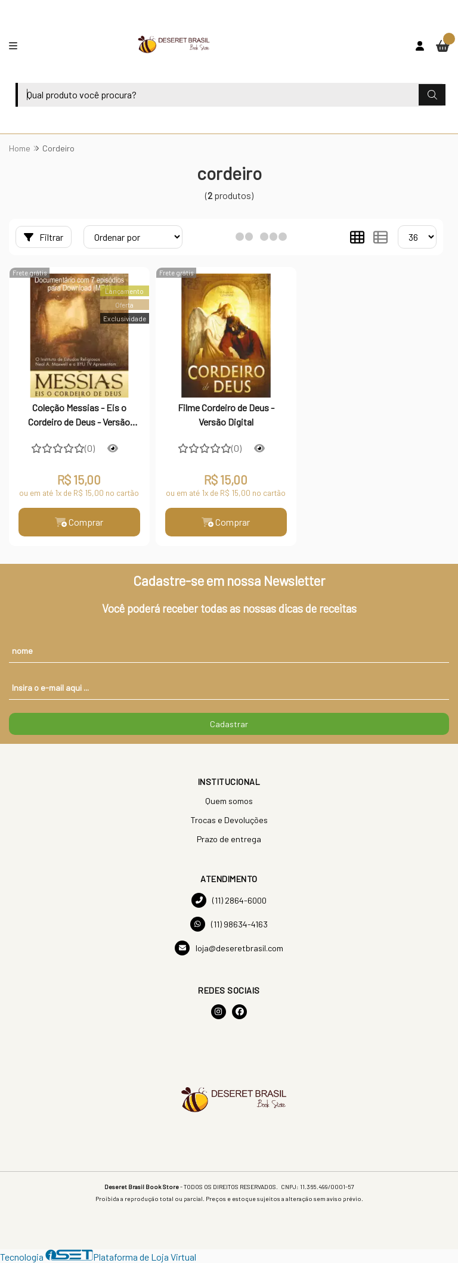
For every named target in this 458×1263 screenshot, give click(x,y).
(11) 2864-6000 (229, 900)
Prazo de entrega (229, 839)
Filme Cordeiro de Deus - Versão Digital (226, 414)
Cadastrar (229, 724)
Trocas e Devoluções (229, 820)
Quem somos (229, 801)
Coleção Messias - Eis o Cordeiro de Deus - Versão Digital (79, 416)
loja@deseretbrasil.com (229, 948)
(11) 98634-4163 (229, 924)
